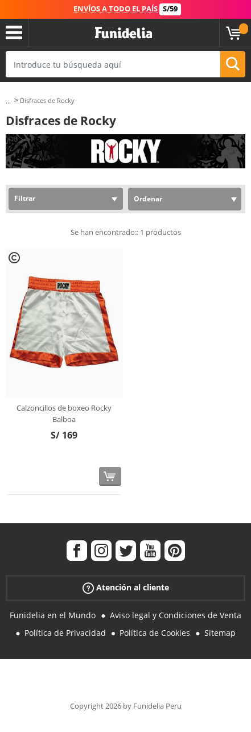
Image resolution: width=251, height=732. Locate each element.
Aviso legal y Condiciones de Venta (175, 615)
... (8, 101)
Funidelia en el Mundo (53, 615)
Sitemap (220, 632)
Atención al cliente (126, 588)
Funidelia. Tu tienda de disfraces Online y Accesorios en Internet (123, 33)
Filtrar (24, 198)
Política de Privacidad (65, 632)
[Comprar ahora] (110, 476)
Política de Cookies (155, 632)
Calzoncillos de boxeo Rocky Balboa (64, 413)
